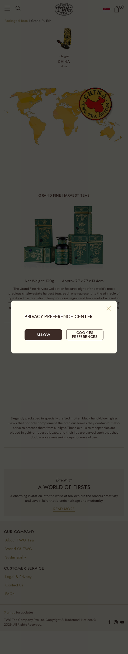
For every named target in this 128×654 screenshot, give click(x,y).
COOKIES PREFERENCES (85, 334)
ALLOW (43, 334)
